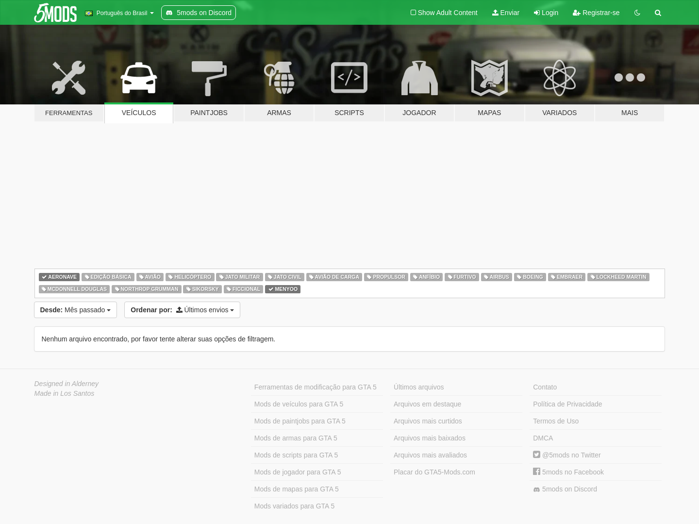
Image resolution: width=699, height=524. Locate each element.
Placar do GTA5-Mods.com (434, 472)
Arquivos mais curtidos (428, 421)
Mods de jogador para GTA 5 (297, 472)
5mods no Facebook (568, 472)
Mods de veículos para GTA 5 (298, 404)
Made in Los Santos (64, 393)
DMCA (543, 438)
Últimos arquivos (419, 387)
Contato (545, 387)
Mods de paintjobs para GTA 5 (300, 421)
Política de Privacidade (567, 404)
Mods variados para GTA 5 (294, 506)
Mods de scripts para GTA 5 (296, 455)
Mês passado (75, 310)
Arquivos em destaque (427, 404)
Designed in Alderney (66, 384)
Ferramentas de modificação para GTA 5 (315, 387)
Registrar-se (596, 13)
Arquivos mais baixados (430, 438)
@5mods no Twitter (566, 455)
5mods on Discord (565, 489)
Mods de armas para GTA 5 (295, 438)
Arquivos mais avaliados (430, 455)
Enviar (506, 13)
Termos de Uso (556, 421)
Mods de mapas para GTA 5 (296, 489)
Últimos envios (182, 310)
